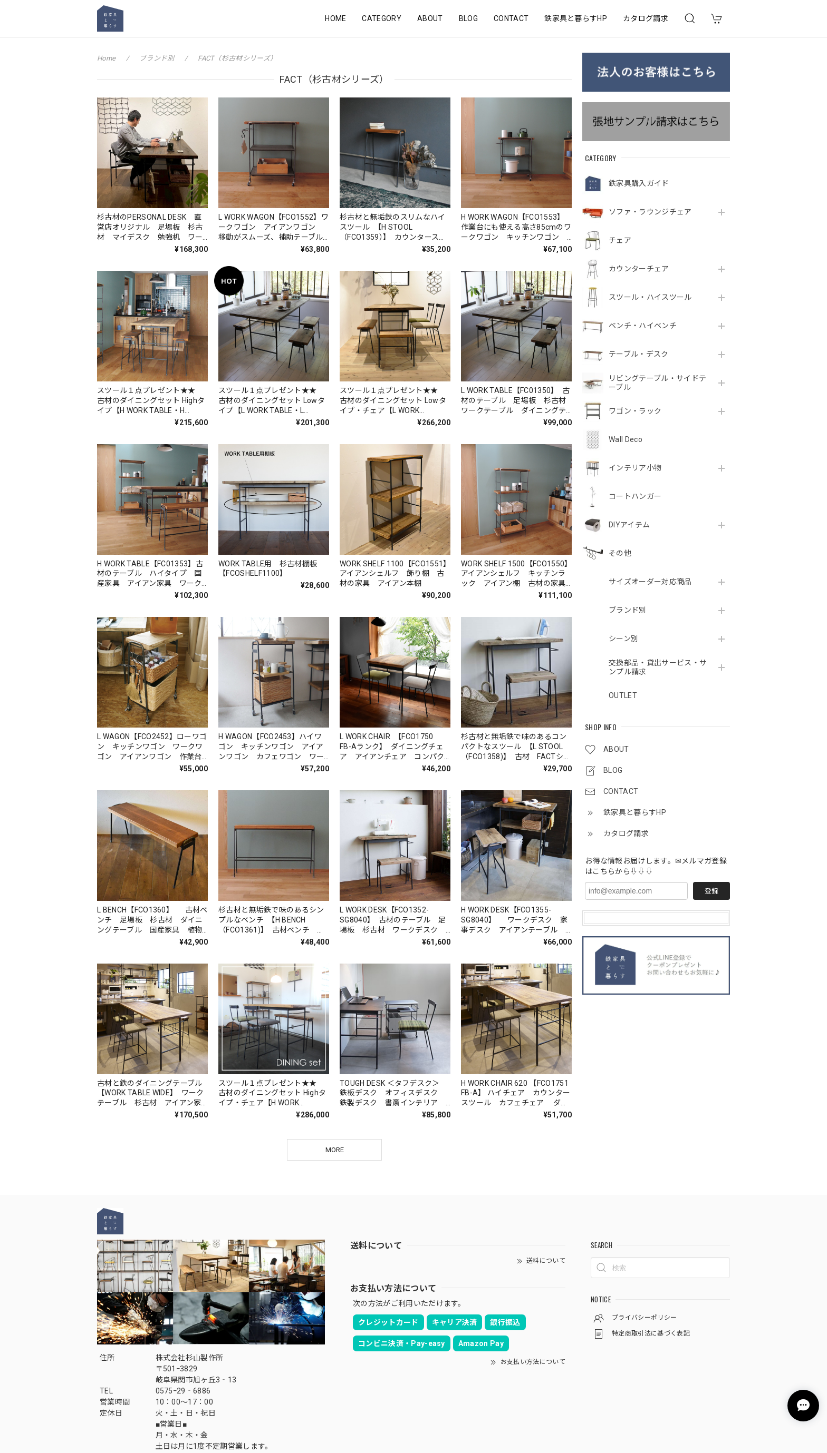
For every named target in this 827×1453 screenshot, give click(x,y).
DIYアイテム (629, 525)
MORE (334, 1150)
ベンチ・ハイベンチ (643, 325)
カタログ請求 (645, 18)
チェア (620, 240)
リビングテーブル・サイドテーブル (657, 382)
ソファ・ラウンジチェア (650, 212)
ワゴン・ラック (635, 411)
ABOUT (430, 18)
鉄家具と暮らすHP (575, 18)
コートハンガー (635, 496)
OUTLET (623, 695)
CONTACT (511, 18)
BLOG (468, 18)
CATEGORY (381, 18)
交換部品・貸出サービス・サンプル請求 (658, 667)
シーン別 (623, 638)
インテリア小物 (635, 468)
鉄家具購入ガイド (639, 183)
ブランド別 (628, 610)
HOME (335, 18)
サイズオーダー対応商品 (650, 581)
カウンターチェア (639, 268)
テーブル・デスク (639, 354)
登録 (711, 891)
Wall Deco (625, 439)
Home (106, 58)
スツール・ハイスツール (650, 297)
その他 (620, 553)
